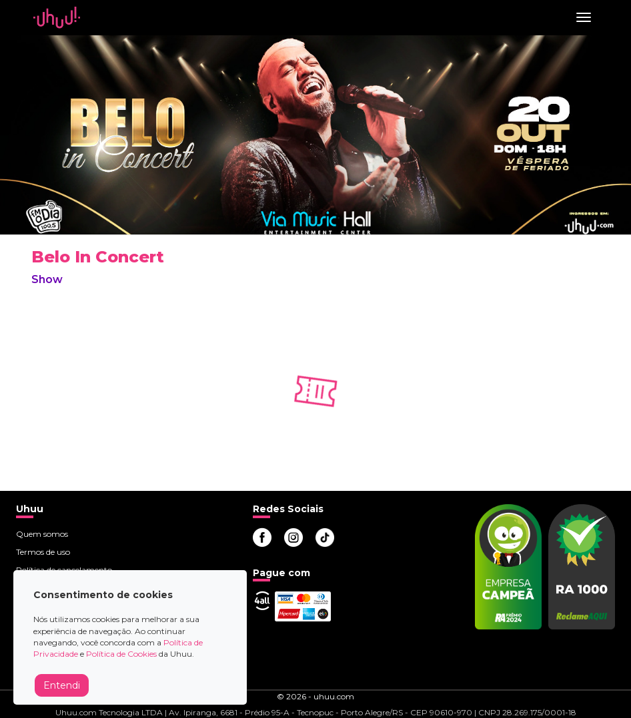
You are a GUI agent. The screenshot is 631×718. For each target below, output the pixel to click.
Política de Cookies (121, 654)
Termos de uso (43, 552)
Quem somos (42, 534)
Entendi (61, 685)
